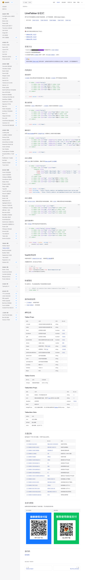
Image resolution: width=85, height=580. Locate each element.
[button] (10, 14)
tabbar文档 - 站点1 (31, 34)
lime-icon (47, 161)
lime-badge (30, 133)
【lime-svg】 (35, 61)
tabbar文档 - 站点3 (31, 39)
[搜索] (27, 2)
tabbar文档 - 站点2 (31, 37)
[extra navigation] (82, 2)
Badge (56, 407)
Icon (49, 398)
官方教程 (49, 258)
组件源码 (27, 554)
